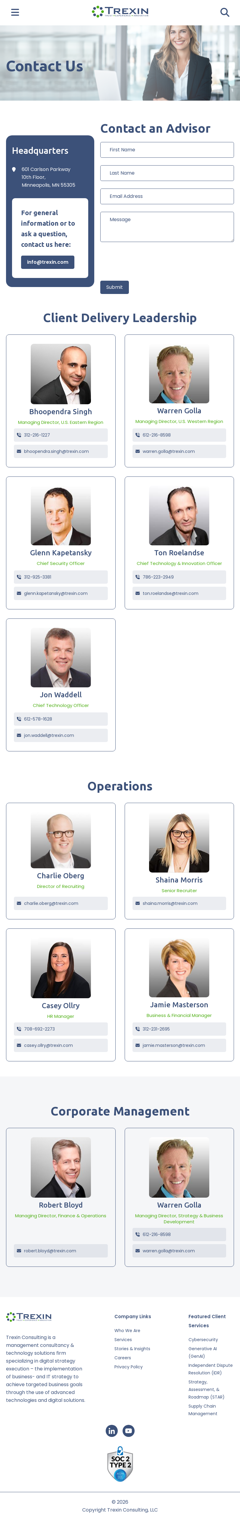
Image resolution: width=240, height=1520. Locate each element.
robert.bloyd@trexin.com (46, 1251)
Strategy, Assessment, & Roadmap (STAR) (207, 1389)
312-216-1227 (33, 435)
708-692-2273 (36, 1029)
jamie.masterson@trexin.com (170, 1045)
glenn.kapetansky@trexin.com (52, 593)
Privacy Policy (128, 1367)
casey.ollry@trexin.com (45, 1045)
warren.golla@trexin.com (165, 451)
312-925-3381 (34, 577)
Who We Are (127, 1331)
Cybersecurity (203, 1340)
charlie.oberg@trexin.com (47, 903)
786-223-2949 (155, 577)
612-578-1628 (34, 719)
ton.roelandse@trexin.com (167, 593)
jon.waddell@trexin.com (45, 735)
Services (123, 1340)
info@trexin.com (47, 262)
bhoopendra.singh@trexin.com (53, 451)
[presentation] (146, 261)
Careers (122, 1358)
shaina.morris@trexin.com (167, 903)
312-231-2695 (153, 1029)
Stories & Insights (132, 1349)
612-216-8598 (153, 435)
